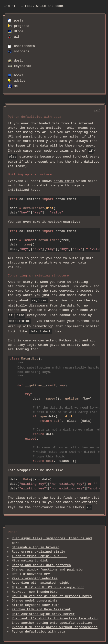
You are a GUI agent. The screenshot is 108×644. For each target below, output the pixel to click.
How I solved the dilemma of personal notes (52, 596)
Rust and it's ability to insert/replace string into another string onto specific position (55, 620)
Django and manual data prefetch (41, 565)
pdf (97, 110)
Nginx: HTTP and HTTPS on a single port (48, 587)
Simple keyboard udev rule (35, 605)
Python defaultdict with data (38, 632)
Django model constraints (34, 601)
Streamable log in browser (35, 547)
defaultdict (64, 181)
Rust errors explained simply (38, 552)
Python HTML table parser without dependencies (54, 627)
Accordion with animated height (40, 583)
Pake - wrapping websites (34, 578)
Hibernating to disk (30, 561)
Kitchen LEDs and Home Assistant (41, 609)
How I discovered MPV (31, 574)
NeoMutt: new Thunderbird (34, 592)
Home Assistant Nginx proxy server (43, 614)
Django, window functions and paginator (48, 570)
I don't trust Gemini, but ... (39, 556)
